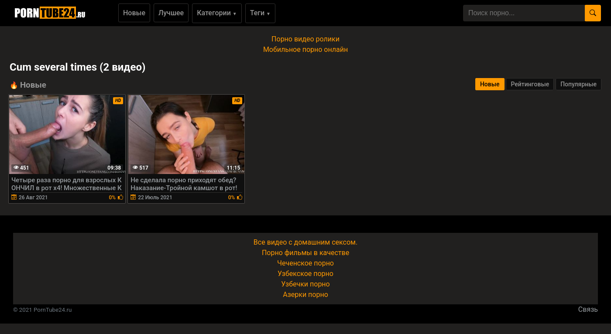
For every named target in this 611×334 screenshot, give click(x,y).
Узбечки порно (305, 284)
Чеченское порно (305, 263)
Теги (260, 13)
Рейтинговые (530, 84)
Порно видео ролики (305, 39)
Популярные (578, 84)
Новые (134, 13)
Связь (588, 309)
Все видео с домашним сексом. (305, 242)
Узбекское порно (305, 273)
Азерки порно (305, 294)
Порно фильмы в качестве (305, 253)
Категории (217, 13)
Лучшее (171, 13)
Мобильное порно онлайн (305, 49)
